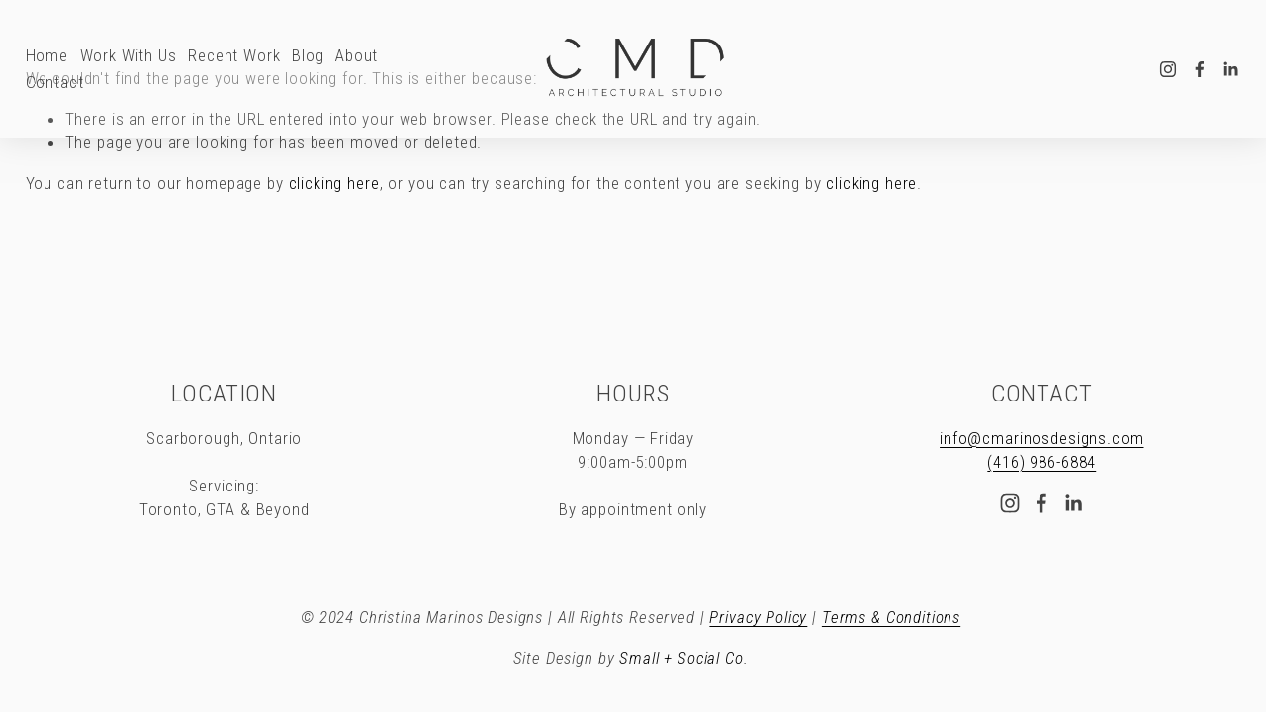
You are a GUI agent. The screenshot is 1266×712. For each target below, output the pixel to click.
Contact (55, 82)
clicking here (334, 183)
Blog (307, 55)
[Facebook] (1200, 69)
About (356, 55)
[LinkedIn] (1230, 69)
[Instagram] (1168, 69)
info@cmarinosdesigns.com (1041, 438)
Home (47, 55)
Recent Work (234, 55)
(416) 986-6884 (1041, 462)
